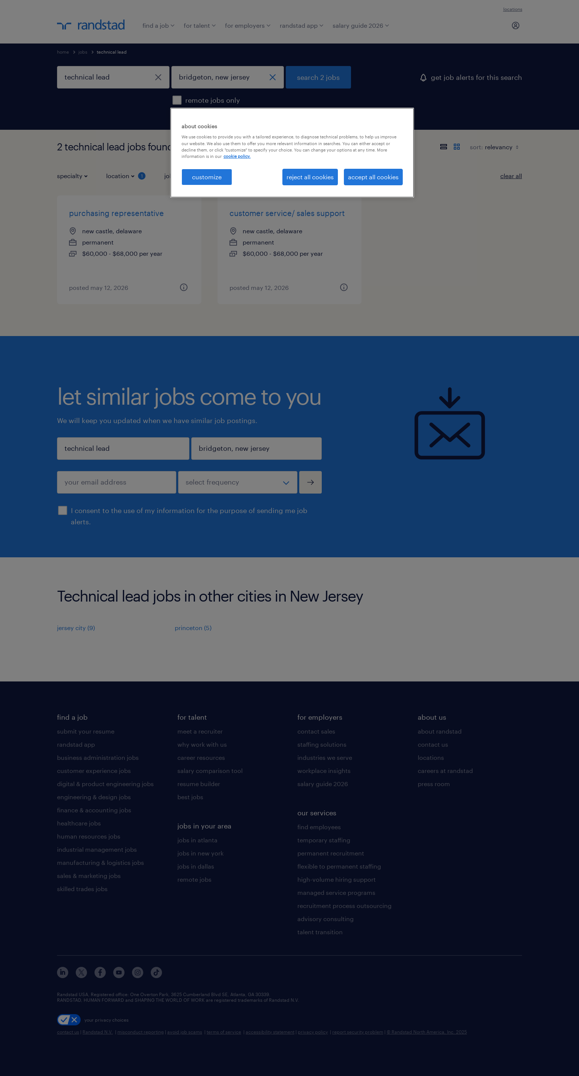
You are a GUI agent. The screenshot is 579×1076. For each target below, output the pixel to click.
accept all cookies (373, 176)
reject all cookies (310, 176)
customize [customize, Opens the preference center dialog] (207, 176)
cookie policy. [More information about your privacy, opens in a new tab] (237, 156)
